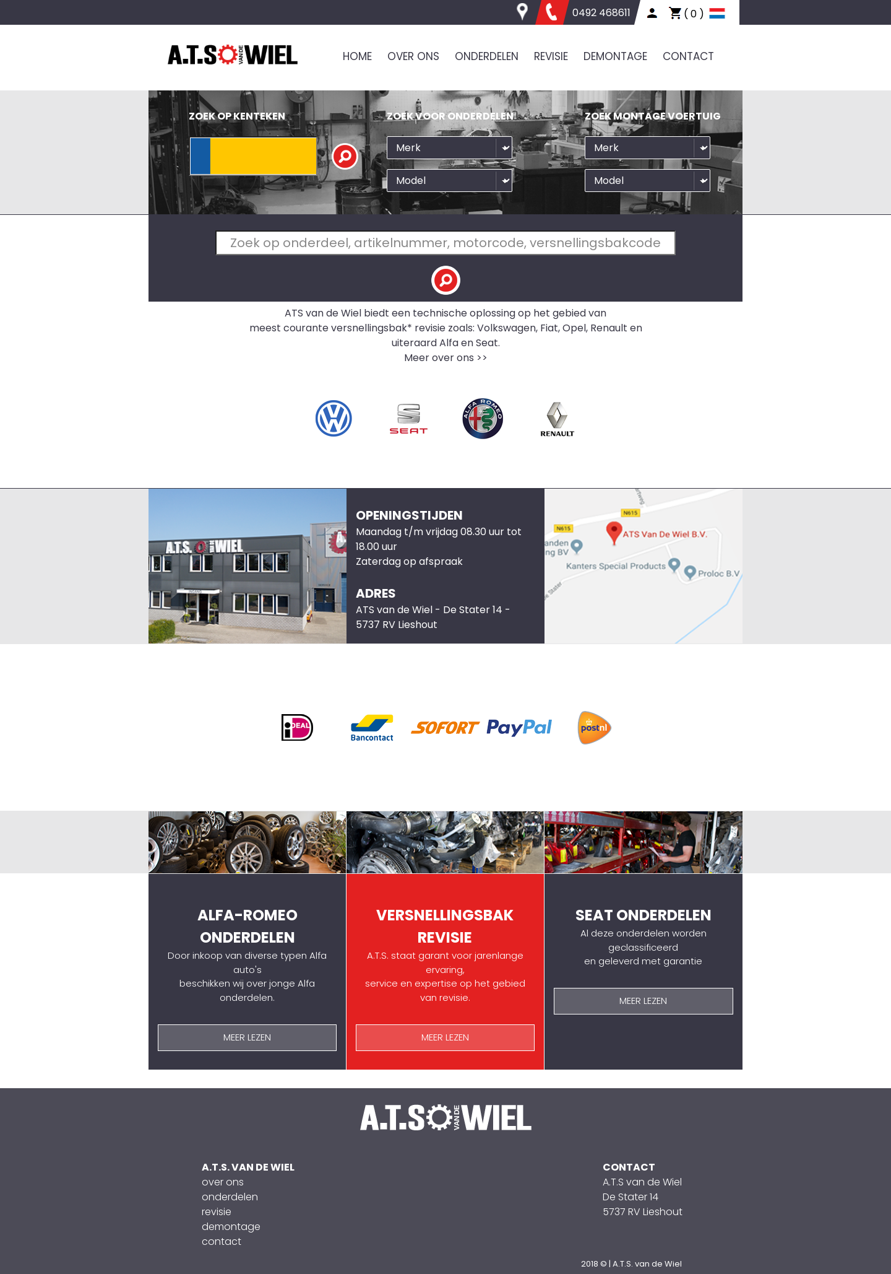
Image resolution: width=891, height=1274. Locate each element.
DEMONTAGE (615, 56)
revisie (216, 1212)
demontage (231, 1226)
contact (221, 1241)
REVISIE (551, 56)
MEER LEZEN (247, 1037)
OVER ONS (413, 56)
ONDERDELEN (487, 56)
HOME (357, 56)
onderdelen (230, 1197)
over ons (223, 1182)
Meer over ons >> (446, 358)
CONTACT (688, 56)
